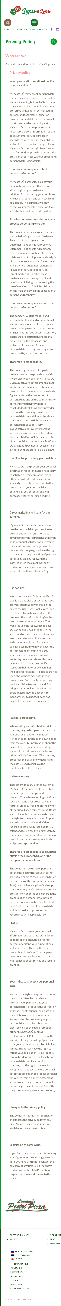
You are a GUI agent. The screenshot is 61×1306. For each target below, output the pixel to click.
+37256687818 (16, 1284)
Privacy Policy (19, 1235)
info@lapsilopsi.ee (19, 1288)
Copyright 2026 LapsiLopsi (19, 1300)
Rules (13, 1239)
